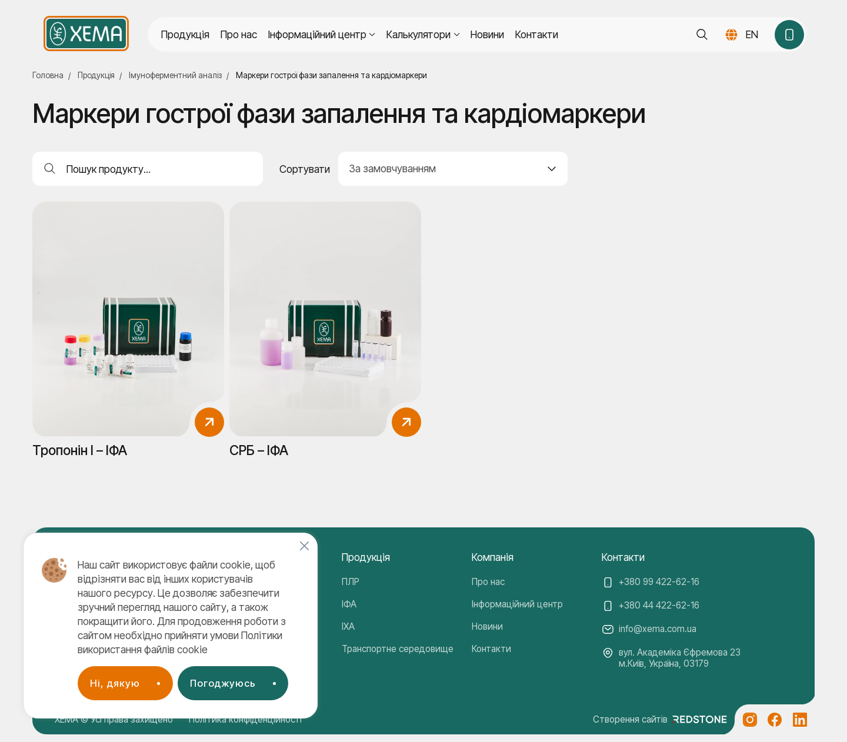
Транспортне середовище (397, 648)
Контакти (536, 34)
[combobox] (453, 169)
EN (752, 34)
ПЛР (350, 581)
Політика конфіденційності (245, 719)
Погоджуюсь (223, 683)
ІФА (349, 604)
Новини (487, 34)
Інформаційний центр (517, 604)
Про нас (239, 34)
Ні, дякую (115, 683)
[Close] (304, 546)
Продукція (185, 34)
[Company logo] (86, 33)
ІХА (348, 626)
